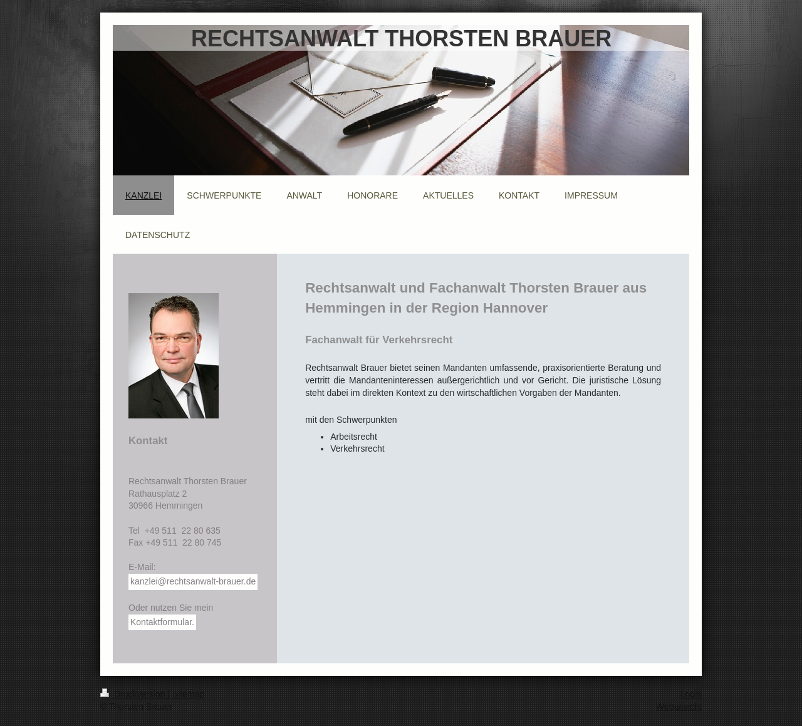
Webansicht (679, 707)
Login (691, 694)
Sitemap (188, 694)
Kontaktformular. (162, 622)
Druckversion (133, 694)
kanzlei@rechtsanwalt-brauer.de (193, 581)
